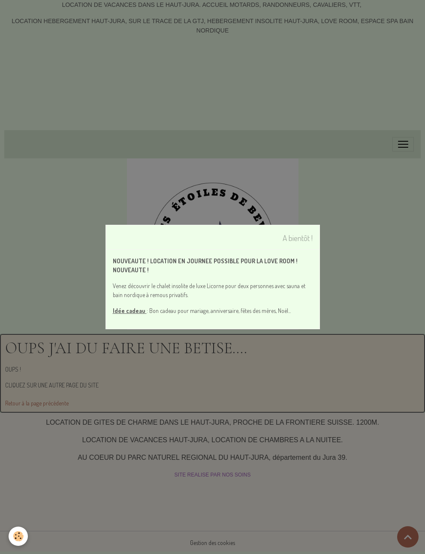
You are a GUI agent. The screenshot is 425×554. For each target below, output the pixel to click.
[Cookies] (18, 536)
